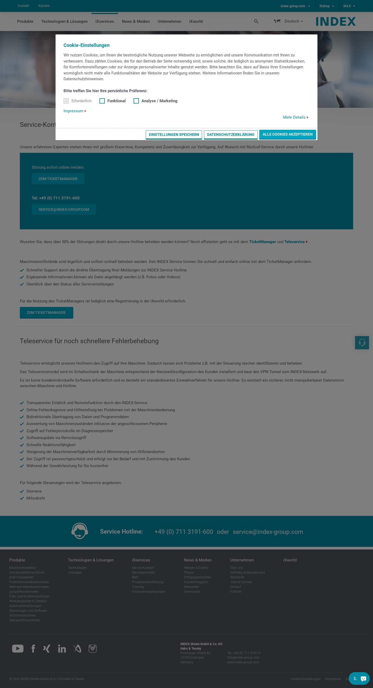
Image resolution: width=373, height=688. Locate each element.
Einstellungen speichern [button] (174, 134)
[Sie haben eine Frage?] (363, 678)
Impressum (73, 111)
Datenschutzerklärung (230, 134)
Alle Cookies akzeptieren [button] (288, 134)
